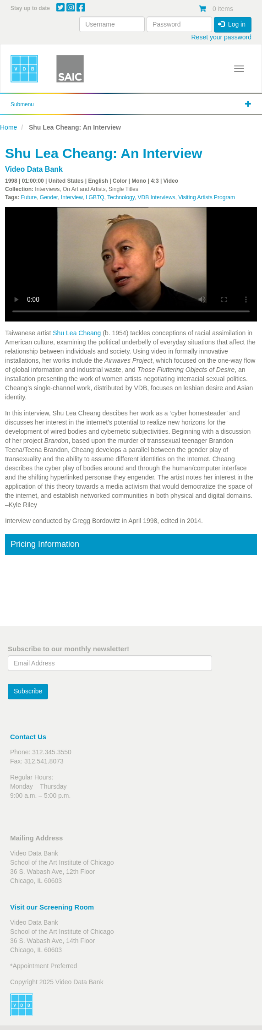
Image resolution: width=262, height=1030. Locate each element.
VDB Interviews (156, 197)
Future (29, 197)
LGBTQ (95, 197)
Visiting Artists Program (206, 197)
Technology (121, 197)
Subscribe (28, 691)
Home (8, 127)
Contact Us (28, 737)
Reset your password (221, 37)
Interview (71, 197)
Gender (49, 197)
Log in (232, 24)
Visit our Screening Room (52, 907)
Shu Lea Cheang (77, 333)
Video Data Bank (34, 169)
